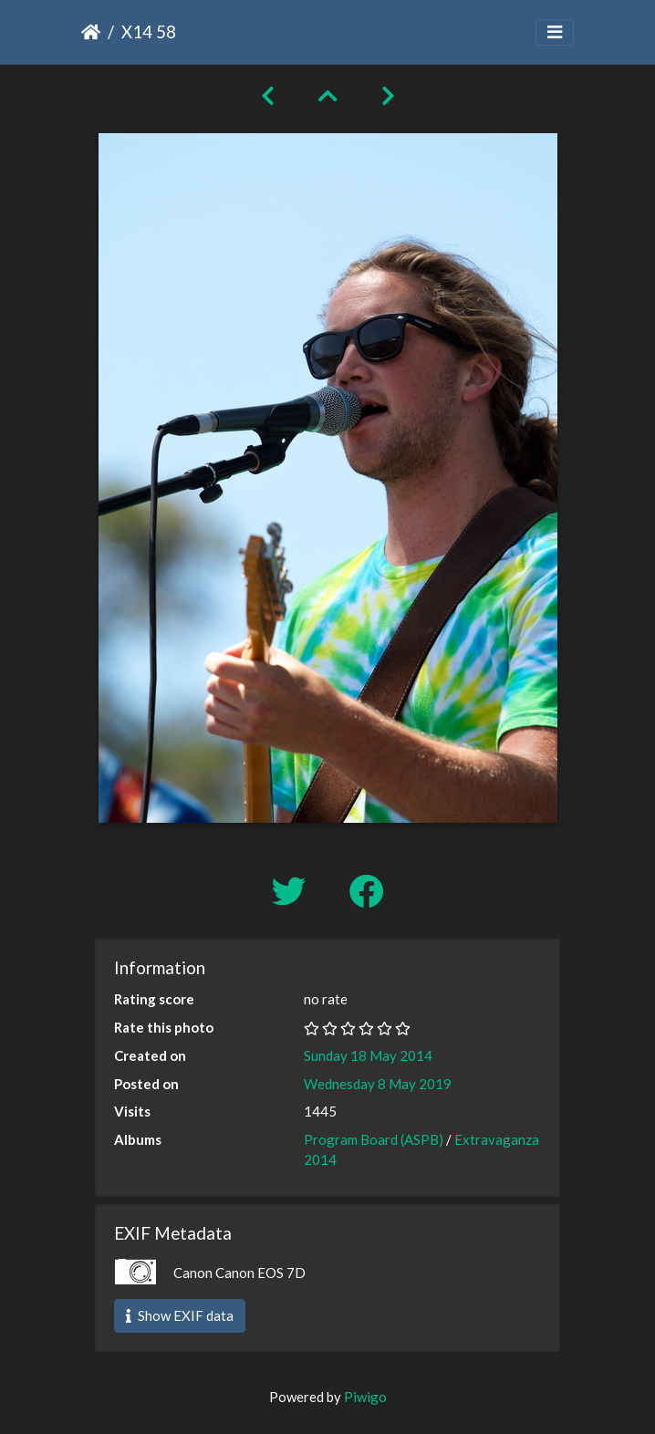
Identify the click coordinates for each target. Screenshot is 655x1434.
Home (90, 32)
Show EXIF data (180, 1315)
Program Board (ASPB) (373, 1139)
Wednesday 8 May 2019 (378, 1084)
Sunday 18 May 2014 (368, 1055)
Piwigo (365, 1396)
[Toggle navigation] (554, 32)
